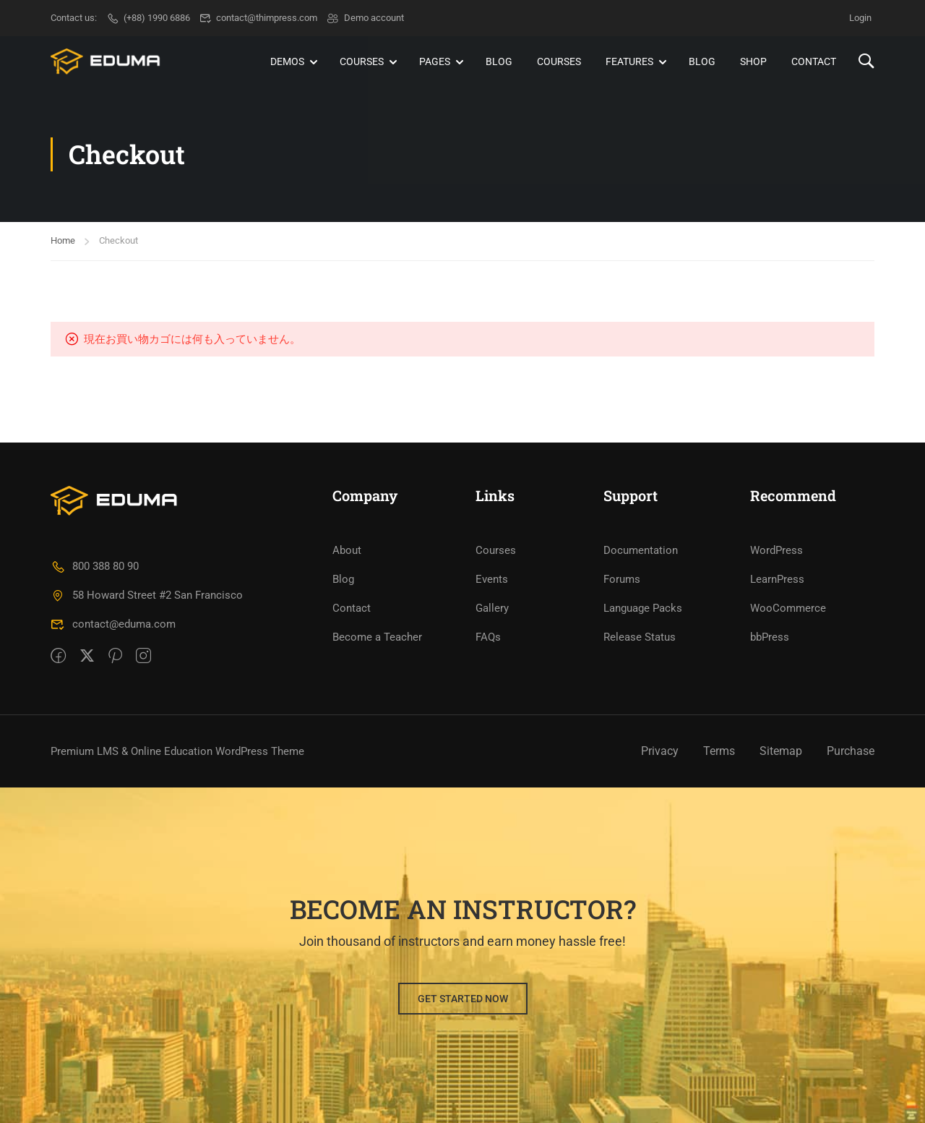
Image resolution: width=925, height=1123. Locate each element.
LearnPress (777, 579)
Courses (362, 61)
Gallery (492, 608)
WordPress (776, 550)
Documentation (640, 550)
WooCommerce (788, 608)
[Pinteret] (115, 656)
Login (860, 17)
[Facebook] (58, 656)
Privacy (660, 751)
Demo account (365, 17)
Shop (753, 61)
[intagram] (143, 656)
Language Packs (642, 608)
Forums (621, 579)
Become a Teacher (377, 637)
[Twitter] (87, 656)
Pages (434, 61)
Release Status (639, 637)
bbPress (769, 637)
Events (492, 579)
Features (629, 61)
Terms (719, 751)
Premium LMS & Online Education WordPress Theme (177, 751)
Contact (813, 61)
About (346, 550)
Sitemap (781, 751)
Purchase (850, 751)
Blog (499, 61)
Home (63, 240)
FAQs (488, 637)
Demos (287, 61)
